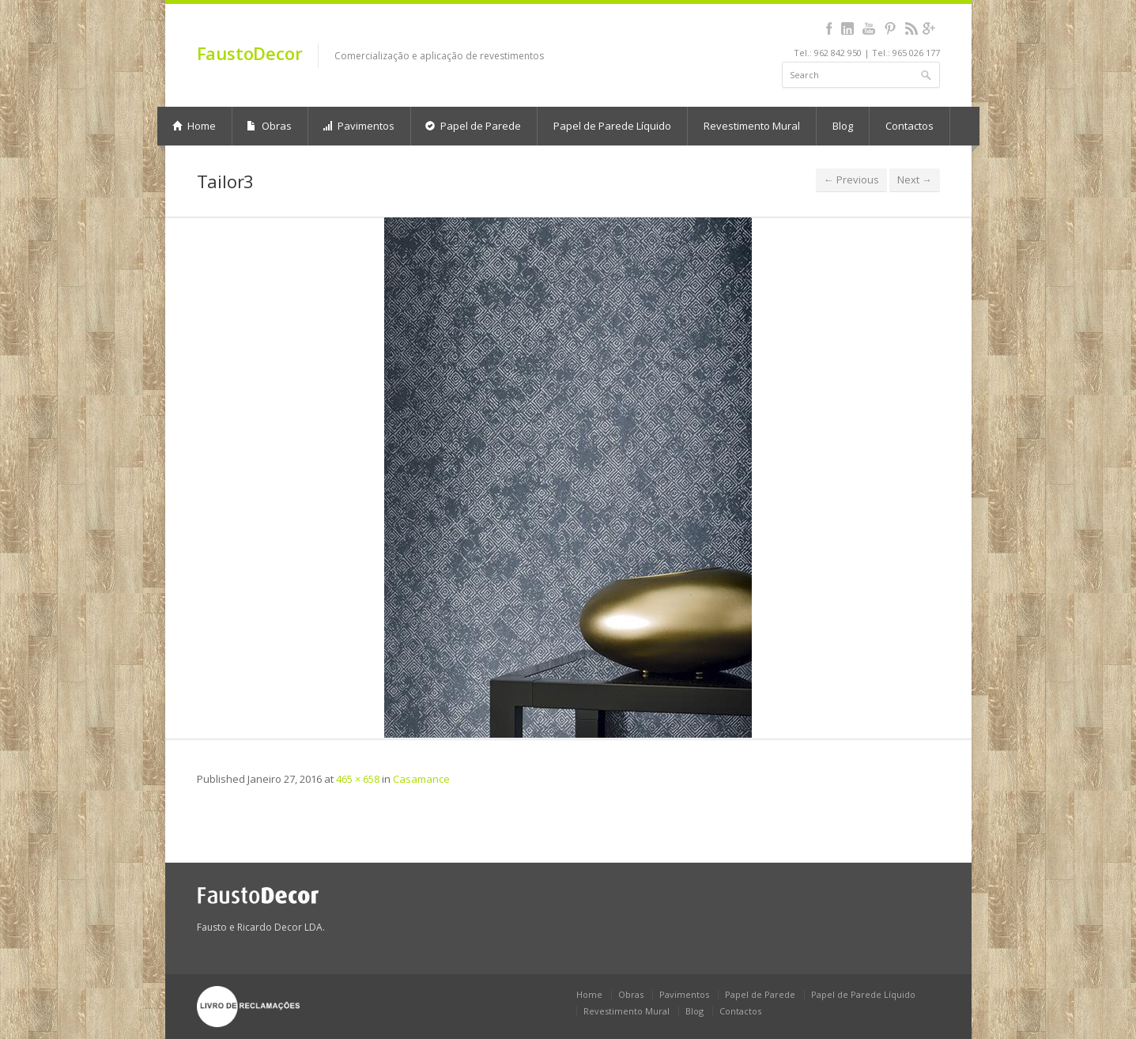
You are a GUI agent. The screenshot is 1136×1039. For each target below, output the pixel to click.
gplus (929, 28)
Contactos (909, 126)
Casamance (421, 779)
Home (194, 126)
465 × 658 (357, 779)
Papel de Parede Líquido (612, 126)
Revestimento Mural (752, 126)
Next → (914, 179)
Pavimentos (358, 126)
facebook (829, 28)
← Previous (851, 179)
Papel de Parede (473, 126)
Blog (842, 126)
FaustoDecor (250, 53)
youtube (869, 28)
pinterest (890, 28)
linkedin (848, 28)
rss (912, 28)
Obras (269, 126)
